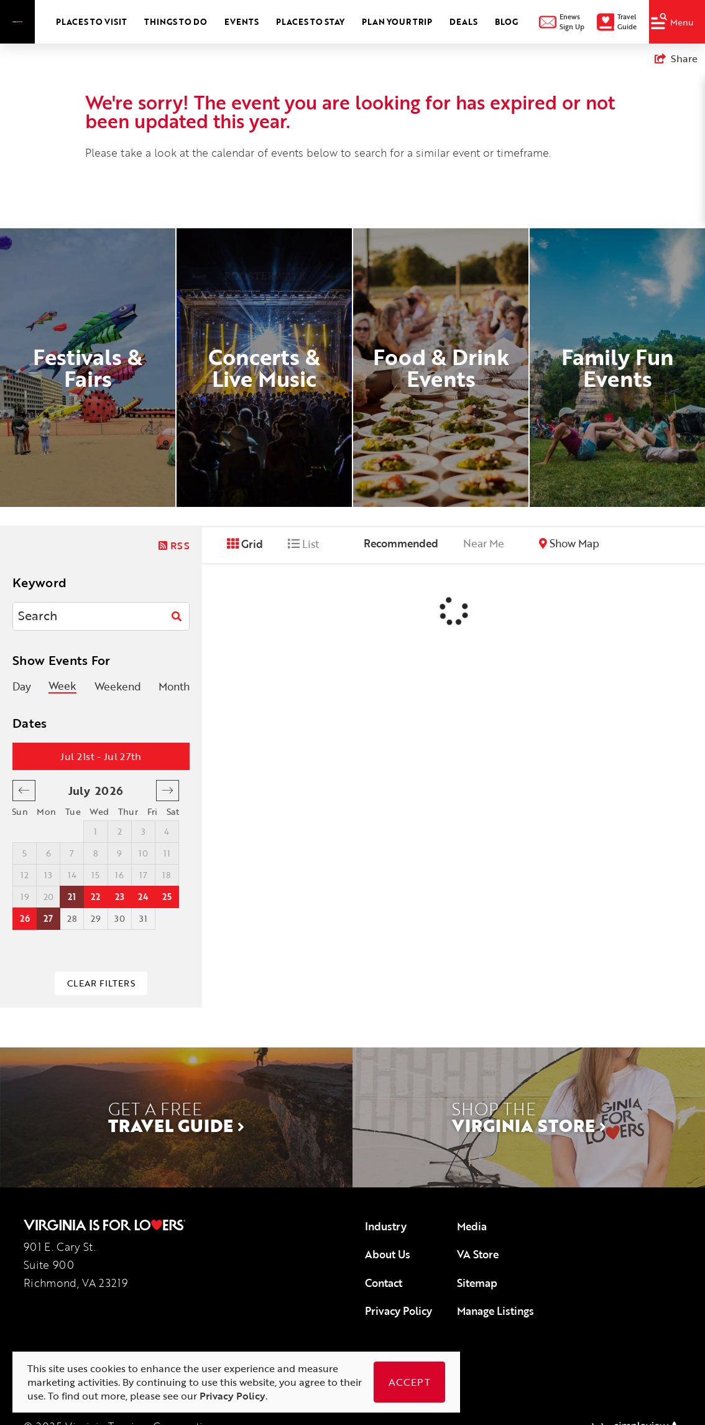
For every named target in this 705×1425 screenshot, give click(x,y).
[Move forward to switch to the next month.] (167, 790)
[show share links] (676, 58)
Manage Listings (495, 1311)
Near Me (483, 543)
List (303, 544)
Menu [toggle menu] (672, 21)
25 (167, 896)
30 (119, 918)
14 (72, 874)
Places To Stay (310, 22)
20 (48, 896)
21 (72, 896)
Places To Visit (91, 22)
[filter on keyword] (176, 616)
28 (72, 918)
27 (48, 918)
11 (167, 853)
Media (472, 1226)
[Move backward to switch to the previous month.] (23, 790)
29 (96, 918)
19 (25, 896)
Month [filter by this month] (174, 687)
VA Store (478, 1254)
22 (95, 896)
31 (143, 918)
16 (119, 874)
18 (166, 874)
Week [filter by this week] (62, 687)
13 (48, 874)
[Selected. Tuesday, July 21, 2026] (72, 896)
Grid (245, 544)
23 (119, 896)
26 (25, 918)
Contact (383, 1283)
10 (143, 853)
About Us (387, 1254)
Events (241, 22)
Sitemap (477, 1283)
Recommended (401, 543)
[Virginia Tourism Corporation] (17, 21)
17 (143, 874)
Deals (463, 22)
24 (143, 896)
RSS (174, 545)
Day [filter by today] (21, 687)
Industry (386, 1226)
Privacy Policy (398, 1311)
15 (95, 874)
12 (25, 874)
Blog (506, 22)
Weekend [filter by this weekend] (117, 687)
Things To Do (175, 22)
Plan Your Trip (397, 22)
